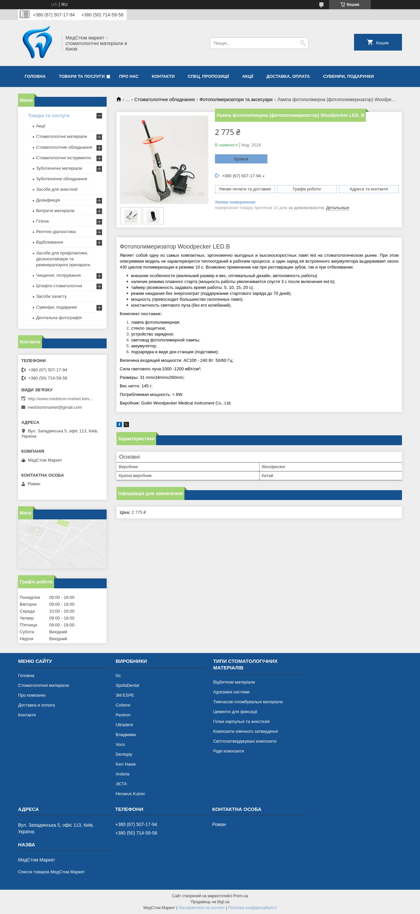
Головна (35, 76)
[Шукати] (302, 43)
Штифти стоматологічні (59, 285)
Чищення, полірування (58, 275)
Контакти (163, 76)
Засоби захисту (51, 296)
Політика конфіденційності (252, 907)
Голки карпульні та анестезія (241, 721)
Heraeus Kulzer (130, 793)
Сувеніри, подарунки (348, 76)
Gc (118, 675)
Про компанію (32, 695)
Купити (241, 159)
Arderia (122, 774)
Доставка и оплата (36, 705)
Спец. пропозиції (208, 76)
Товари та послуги (82, 76)
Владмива (126, 734)
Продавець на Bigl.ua (210, 902)
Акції (247, 76)
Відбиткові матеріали (234, 682)
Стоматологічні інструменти (63, 157)
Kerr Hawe (126, 764)
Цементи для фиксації (235, 711)
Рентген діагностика (56, 231)
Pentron (123, 714)
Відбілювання (49, 242)
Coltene (123, 705)
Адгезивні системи (231, 691)
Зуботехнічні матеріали (59, 168)
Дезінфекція (48, 200)
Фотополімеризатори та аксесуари (236, 99)
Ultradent (124, 724)
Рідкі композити (228, 751)
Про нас (128, 76)
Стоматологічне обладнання (165, 99)
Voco (120, 744)
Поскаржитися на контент (201, 907)
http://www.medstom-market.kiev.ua (61, 398)
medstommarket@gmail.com (55, 407)
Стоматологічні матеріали (61, 136)
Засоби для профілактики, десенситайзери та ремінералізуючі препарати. (63, 258)
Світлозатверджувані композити (245, 741)
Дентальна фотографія (59, 317)
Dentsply (124, 754)
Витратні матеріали (55, 210)
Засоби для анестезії (56, 189)
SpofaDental (127, 685)
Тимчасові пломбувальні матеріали (248, 701)
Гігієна (42, 221)
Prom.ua (240, 896)
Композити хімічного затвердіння (245, 731)
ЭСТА (121, 783)
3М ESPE (125, 695)
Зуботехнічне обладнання (61, 178)
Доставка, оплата (288, 76)
